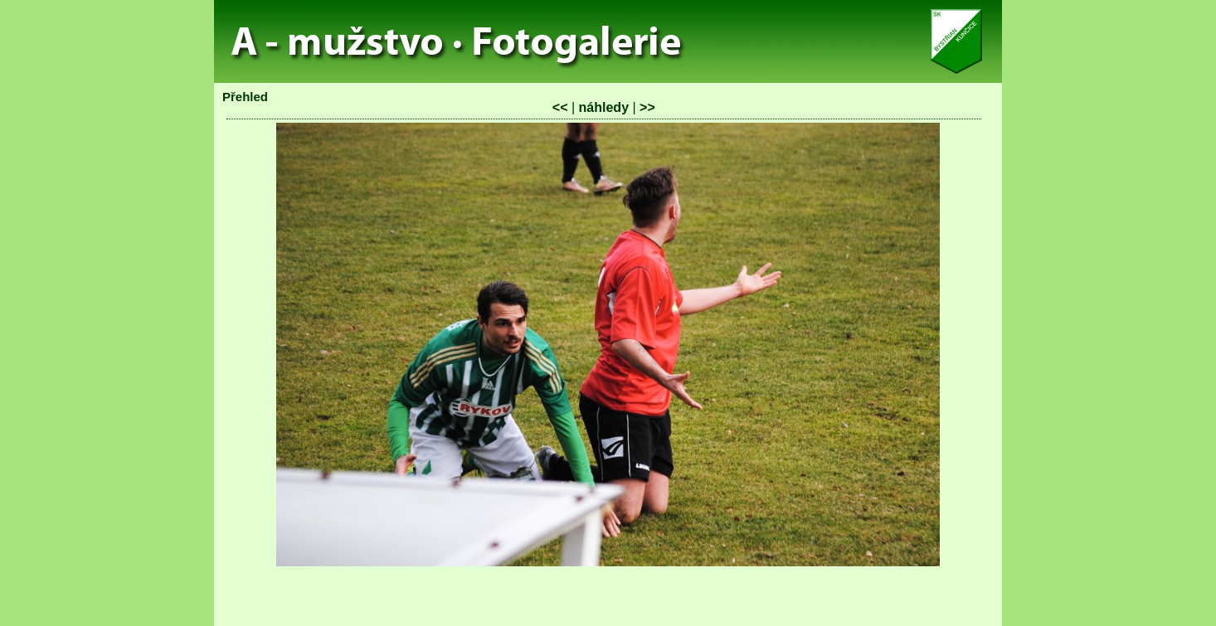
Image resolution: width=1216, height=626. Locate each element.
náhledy (604, 107)
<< (560, 107)
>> (647, 107)
